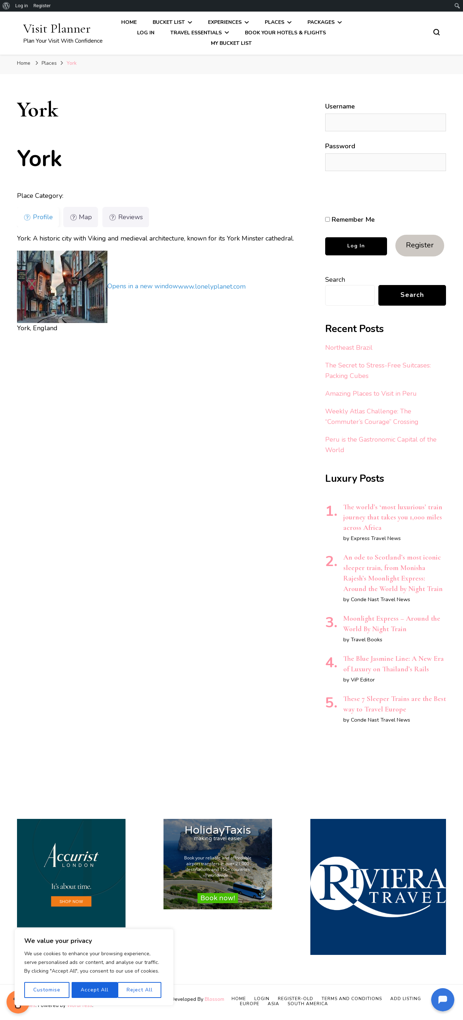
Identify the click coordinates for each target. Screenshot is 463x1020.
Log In (145, 32)
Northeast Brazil (349, 347)
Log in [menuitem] (21, 5)
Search (335, 279)
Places (274, 22)
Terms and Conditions (352, 999)
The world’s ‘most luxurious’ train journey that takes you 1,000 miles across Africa (392, 517)
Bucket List (169, 22)
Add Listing (405, 999)
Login (261, 999)
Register (420, 245)
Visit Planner (56, 28)
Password (340, 146)
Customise (46, 989)
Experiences (225, 22)
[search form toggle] (436, 32)
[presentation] (374, 193)
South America (308, 1004)
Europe (249, 1004)
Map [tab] (80, 217)
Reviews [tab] (126, 217)
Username (340, 106)
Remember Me (350, 219)
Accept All (141, 989)
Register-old (295, 999)
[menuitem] (6, 6)
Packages (321, 22)
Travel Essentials (196, 32)
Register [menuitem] (42, 5)
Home (129, 22)
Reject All (94, 989)
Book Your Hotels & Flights (285, 32)
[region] (94, 968)
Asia (273, 1004)
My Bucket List (231, 43)
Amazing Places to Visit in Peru (371, 393)
